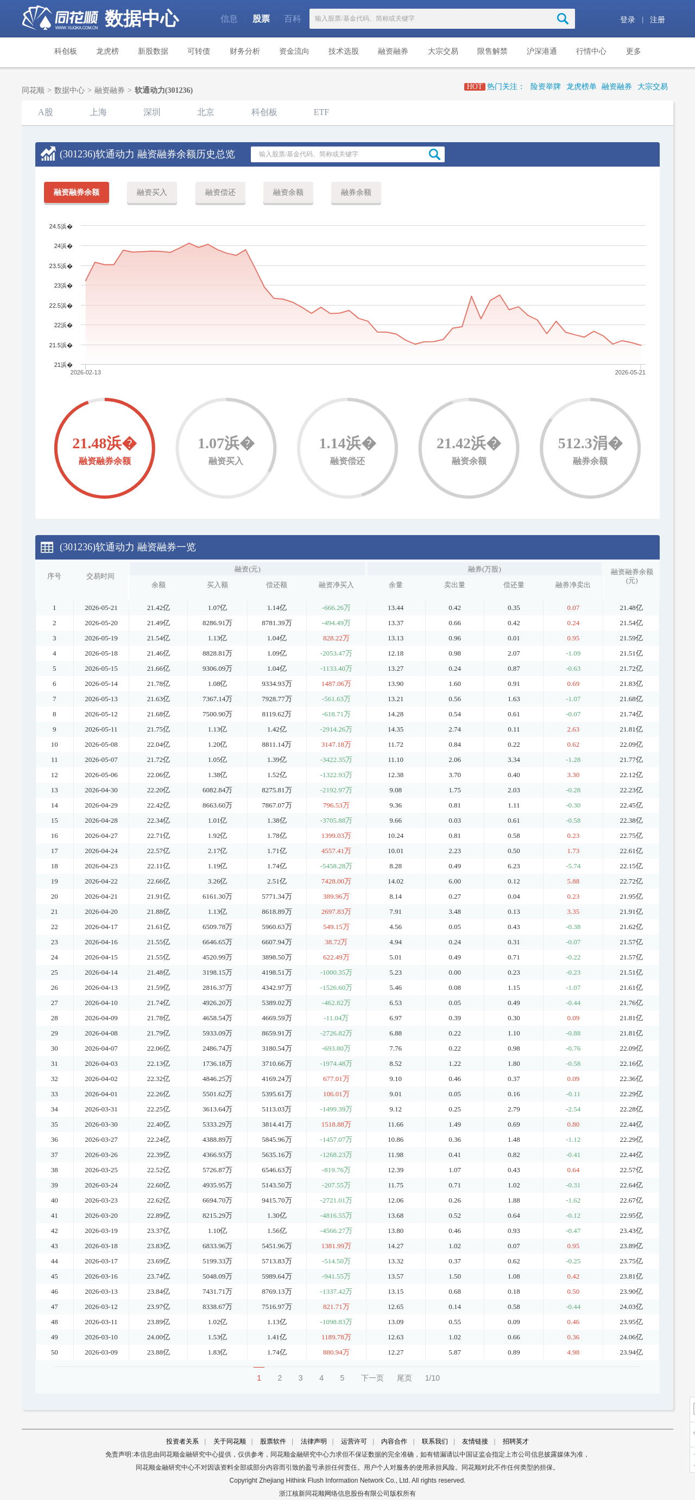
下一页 (372, 1378)
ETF (321, 112)
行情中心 (591, 51)
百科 (292, 18)
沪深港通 (542, 51)
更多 (633, 51)
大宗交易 (443, 51)
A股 (45, 112)
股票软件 (273, 1441)
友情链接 (475, 1441)
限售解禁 (492, 51)
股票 (261, 18)
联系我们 (435, 1441)
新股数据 (153, 51)
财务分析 (245, 51)
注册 (657, 20)
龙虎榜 (107, 51)
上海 (98, 112)
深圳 (152, 112)
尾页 (404, 1378)
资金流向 (294, 51)
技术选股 (343, 51)
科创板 (65, 51)
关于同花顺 (229, 1441)
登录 (627, 20)
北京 (205, 112)
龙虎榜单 (581, 86)
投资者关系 (182, 1441)
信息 (229, 18)
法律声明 (314, 1441)
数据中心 (142, 19)
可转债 (198, 51)
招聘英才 (516, 1441)
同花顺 (33, 90)
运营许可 (354, 1441)
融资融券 (393, 51)
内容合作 (394, 1441)
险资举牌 (545, 86)
